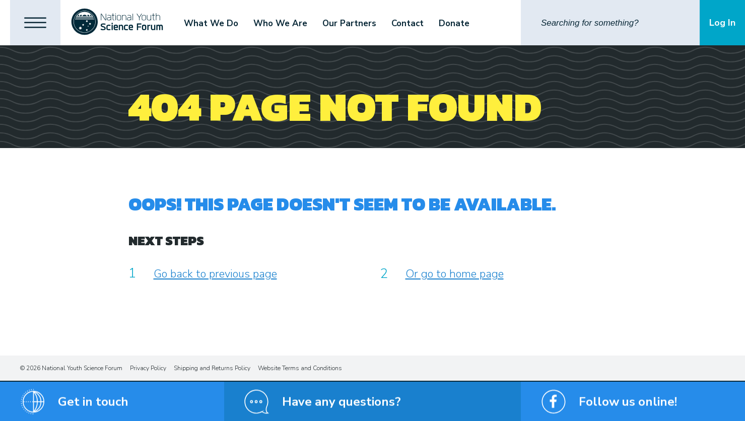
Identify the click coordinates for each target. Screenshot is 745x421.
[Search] (610, 22)
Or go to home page (454, 274)
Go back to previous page (215, 274)
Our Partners (349, 23)
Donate (454, 23)
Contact (407, 23)
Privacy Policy (148, 368)
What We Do (211, 23)
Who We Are (280, 23)
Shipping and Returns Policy (212, 368)
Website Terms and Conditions (300, 368)
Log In (722, 23)
